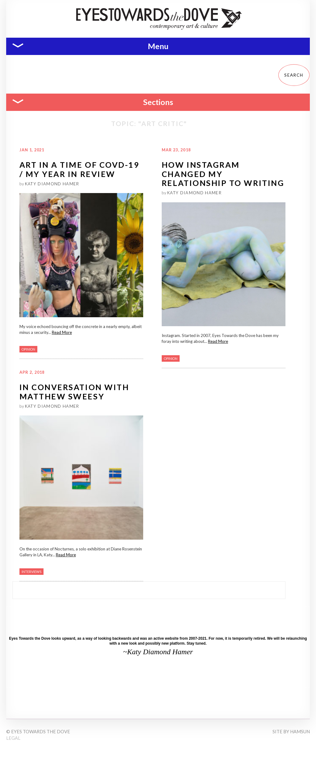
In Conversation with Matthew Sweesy (74, 391)
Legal (13, 738)
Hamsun (300, 731)
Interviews (31, 572)
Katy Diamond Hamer (52, 183)
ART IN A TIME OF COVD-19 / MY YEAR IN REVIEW (79, 169)
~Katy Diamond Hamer (158, 652)
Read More (62, 332)
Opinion (28, 349)
